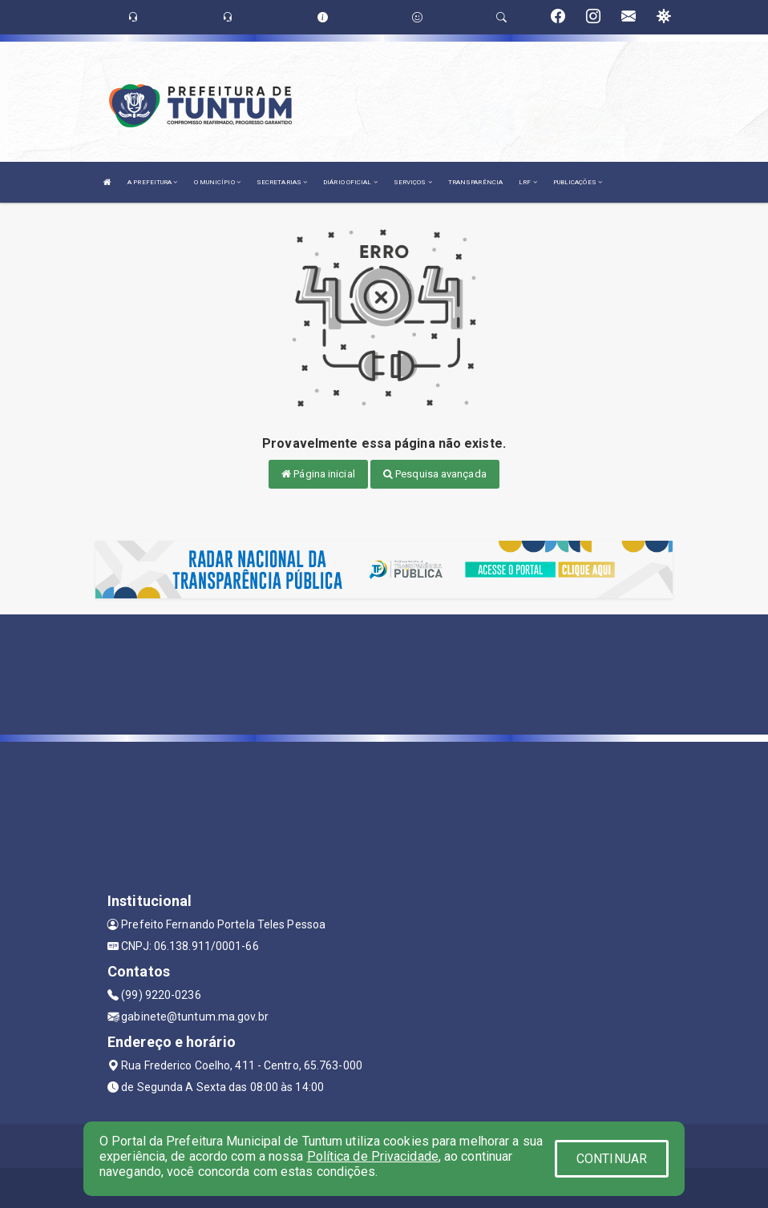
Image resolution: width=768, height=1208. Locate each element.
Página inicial (318, 474)
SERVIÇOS (413, 182)
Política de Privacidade (373, 1156)
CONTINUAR (611, 1158)
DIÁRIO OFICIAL (350, 182)
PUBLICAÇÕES (577, 182)
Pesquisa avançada (435, 474)
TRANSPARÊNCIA (475, 182)
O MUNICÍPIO (217, 182)
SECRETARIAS (282, 182)
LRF (528, 182)
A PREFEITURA (152, 182)
